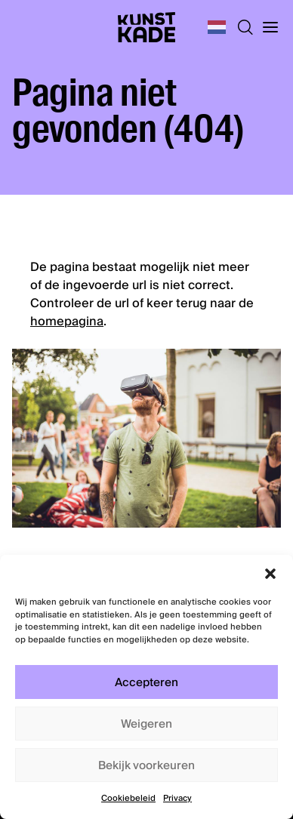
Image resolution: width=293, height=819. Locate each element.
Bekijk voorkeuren (146, 765)
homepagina (66, 321)
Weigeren (146, 724)
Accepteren (146, 682)
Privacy (177, 798)
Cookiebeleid (128, 798)
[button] (270, 573)
